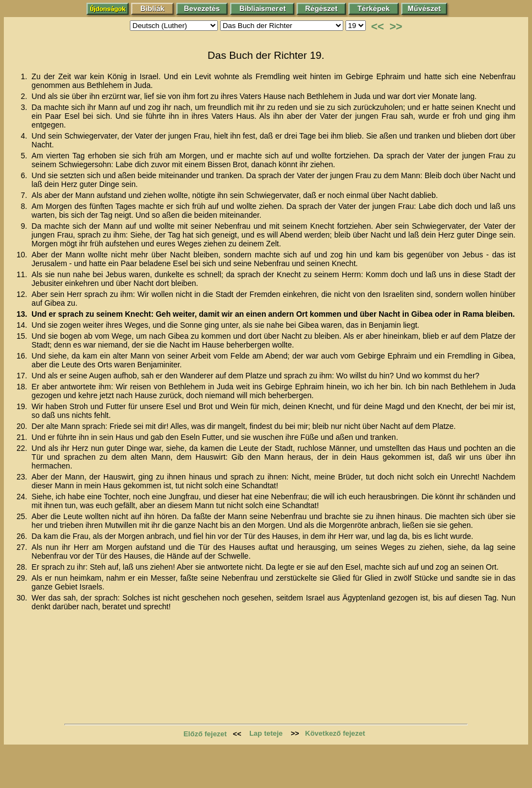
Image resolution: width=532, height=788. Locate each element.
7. (25, 195)
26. (23, 536)
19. (23, 406)
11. (23, 274)
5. (25, 155)
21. (23, 437)
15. (23, 336)
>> (396, 26)
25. (23, 516)
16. (23, 355)
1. (25, 76)
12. (23, 294)
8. (25, 206)
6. (25, 175)
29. (23, 578)
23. (23, 476)
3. (25, 107)
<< (377, 26)
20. (23, 426)
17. (23, 375)
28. (23, 567)
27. (23, 547)
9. (25, 226)
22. (23, 448)
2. (25, 96)
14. (23, 325)
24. (23, 496)
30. (23, 597)
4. (25, 135)
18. (23, 386)
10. (23, 254)
